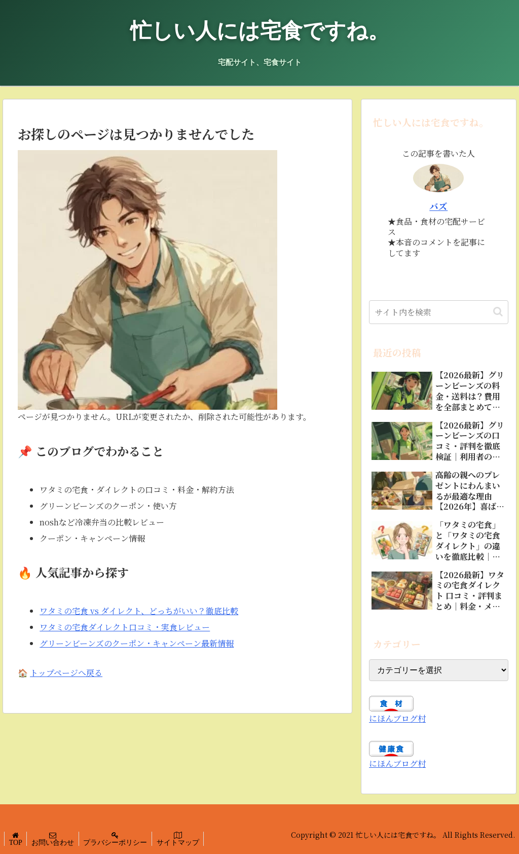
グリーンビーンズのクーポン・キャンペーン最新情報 (137, 643)
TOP (16, 842)
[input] (438, 312)
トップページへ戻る (66, 673)
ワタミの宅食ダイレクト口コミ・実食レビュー (125, 627)
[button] (498, 311)
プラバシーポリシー (119, 842)
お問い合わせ (54, 842)
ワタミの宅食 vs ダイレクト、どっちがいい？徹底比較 (139, 611)
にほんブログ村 (397, 718)
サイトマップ (182, 842)
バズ (438, 206)
